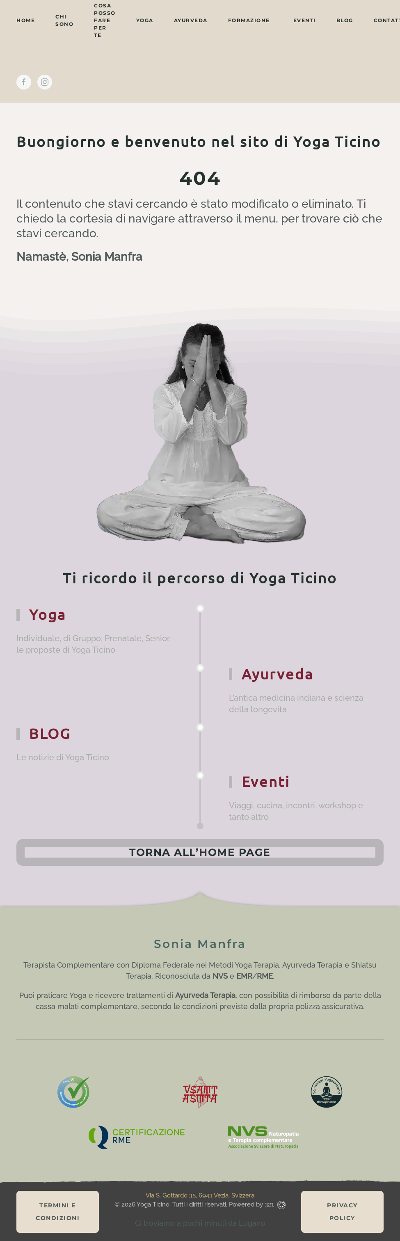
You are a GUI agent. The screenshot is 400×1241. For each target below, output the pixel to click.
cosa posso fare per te (105, 20)
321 (270, 1204)
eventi (304, 20)
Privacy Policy (342, 1212)
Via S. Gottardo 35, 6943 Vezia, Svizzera (200, 1195)
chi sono (64, 20)
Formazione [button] (249, 20)
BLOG (344, 20)
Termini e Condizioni (58, 1212)
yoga (144, 20)
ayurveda (191, 20)
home (25, 20)
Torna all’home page (200, 852)
